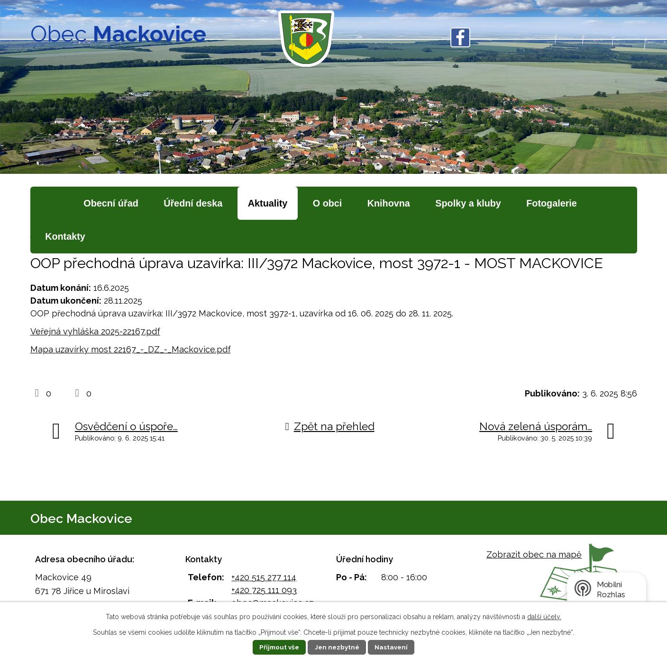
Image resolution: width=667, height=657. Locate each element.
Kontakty (65, 236)
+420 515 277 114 (263, 577)
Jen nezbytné (337, 647)
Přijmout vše (277, 647)
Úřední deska (193, 203)
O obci (327, 203)
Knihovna (388, 203)
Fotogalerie (551, 203)
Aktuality (268, 203)
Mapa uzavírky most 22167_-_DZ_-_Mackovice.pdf (130, 349)
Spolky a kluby (468, 203)
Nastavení (393, 647)
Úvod (51, 203)
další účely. (544, 617)
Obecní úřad (110, 203)
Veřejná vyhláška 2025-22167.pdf (95, 331)
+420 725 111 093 (264, 590)
